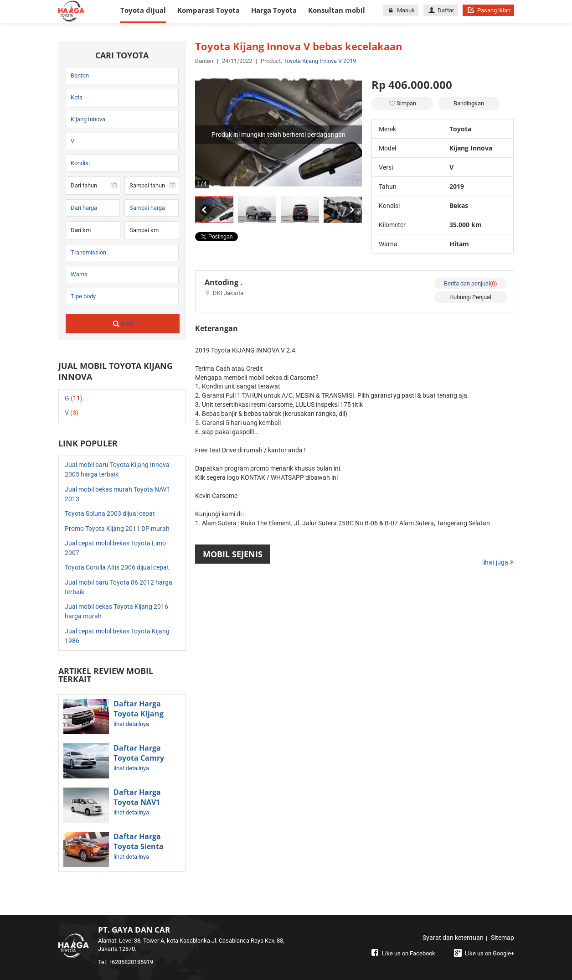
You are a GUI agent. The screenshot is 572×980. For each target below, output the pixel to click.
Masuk (400, 10)
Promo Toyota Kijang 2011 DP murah (117, 528)
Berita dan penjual (470, 283)
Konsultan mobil (336, 10)
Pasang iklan (488, 10)
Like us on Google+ (483, 953)
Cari (122, 323)
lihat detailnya (131, 724)
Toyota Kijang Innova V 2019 (319, 60)
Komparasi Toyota (208, 10)
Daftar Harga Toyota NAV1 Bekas (137, 802)
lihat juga (498, 562)
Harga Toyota (274, 10)
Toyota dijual (143, 10)
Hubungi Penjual (470, 297)
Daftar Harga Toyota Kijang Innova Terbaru (141, 713)
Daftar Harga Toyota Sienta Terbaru (138, 846)
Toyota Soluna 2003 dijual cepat (110, 513)
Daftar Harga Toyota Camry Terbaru (138, 758)
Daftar (440, 10)
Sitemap (502, 937)
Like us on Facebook (402, 953)
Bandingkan (468, 103)
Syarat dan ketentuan (453, 937)
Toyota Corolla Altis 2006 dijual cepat (117, 567)
